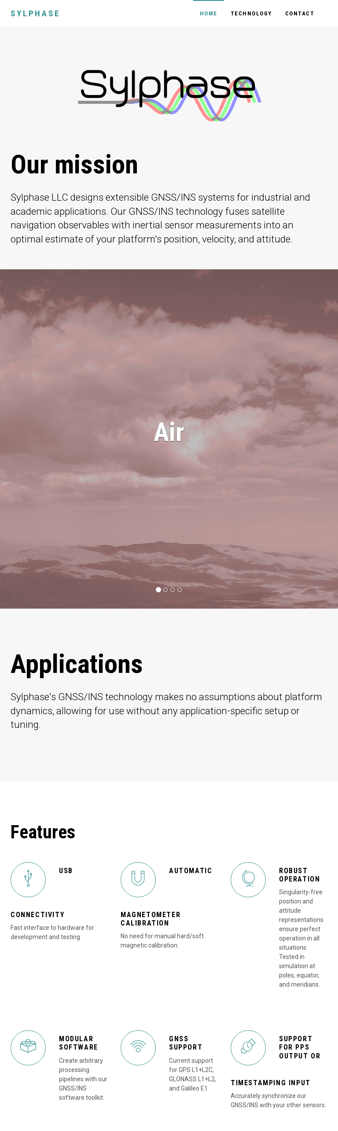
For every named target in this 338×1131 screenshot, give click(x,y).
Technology (251, 13)
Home (208, 13)
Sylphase (35, 13)
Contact (300, 13)
